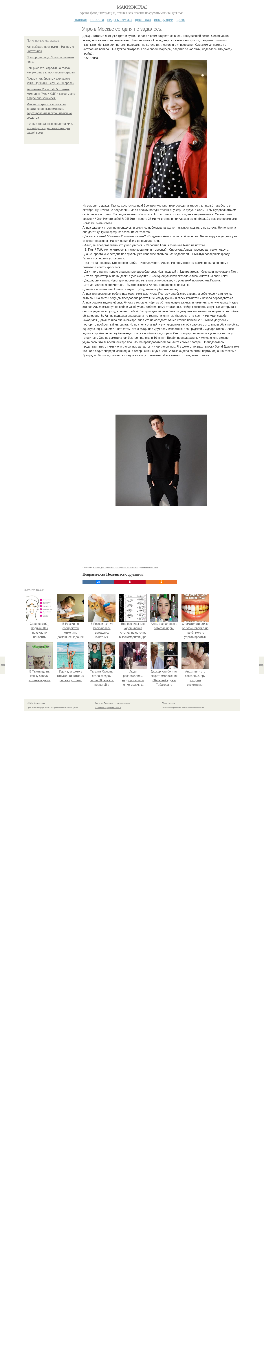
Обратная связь (168, 703)
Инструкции (163, 20)
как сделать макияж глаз (126, 568)
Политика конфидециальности (108, 708)
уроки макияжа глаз (149, 568)
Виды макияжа (119, 20)
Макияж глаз (132, 7)
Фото (181, 20)
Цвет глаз (143, 20)
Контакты (98, 703)
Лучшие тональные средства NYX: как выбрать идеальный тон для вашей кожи (50, 128)
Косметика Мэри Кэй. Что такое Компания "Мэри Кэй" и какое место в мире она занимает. (51, 94)
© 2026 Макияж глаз (36, 703)
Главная (80, 20)
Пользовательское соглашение (117, 703)
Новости (97, 20)
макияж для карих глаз (103, 568)
